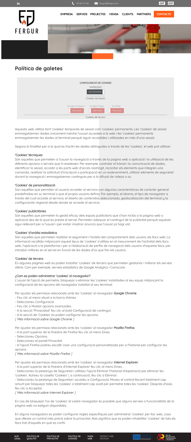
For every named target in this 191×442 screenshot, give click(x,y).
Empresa (66, 14)
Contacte (164, 14)
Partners (144, 14)
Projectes (97, 14)
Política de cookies (74, 437)
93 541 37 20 (80, 3)
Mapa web (90, 437)
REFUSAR (76, 110)
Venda (113, 14)
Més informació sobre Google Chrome (44, 319)
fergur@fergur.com (106, 3)
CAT (162, 3)
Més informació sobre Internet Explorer (45, 392)
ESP (171, 3)
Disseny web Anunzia (106, 437)
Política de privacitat (53, 437)
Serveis (81, 14)
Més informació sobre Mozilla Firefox (43, 354)
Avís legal (17, 437)
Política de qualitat (33, 437)
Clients (127, 14)
